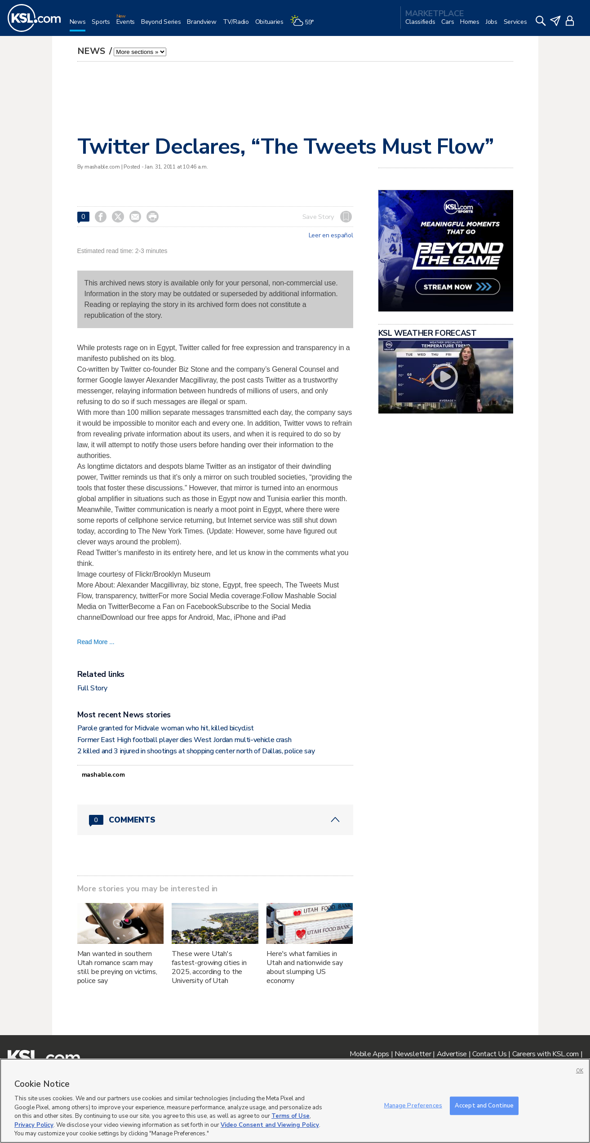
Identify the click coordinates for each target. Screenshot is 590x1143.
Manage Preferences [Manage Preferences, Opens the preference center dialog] (413, 1105)
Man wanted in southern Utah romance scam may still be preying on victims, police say (117, 967)
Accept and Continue (484, 1105)
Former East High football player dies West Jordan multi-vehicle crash (184, 740)
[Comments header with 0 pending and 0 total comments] (215, 820)
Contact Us (489, 1054)
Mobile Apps (369, 1054)
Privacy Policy (33, 1125)
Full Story (92, 688)
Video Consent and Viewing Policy (270, 1125)
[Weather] (305, 25)
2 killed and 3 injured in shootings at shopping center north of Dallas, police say (196, 751)
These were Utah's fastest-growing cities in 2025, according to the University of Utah (209, 967)
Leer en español (331, 235)
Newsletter (413, 1054)
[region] (295, 1100)
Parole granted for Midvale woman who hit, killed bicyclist (165, 728)
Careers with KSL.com (545, 1054)
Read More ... (96, 641)
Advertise (452, 1054)
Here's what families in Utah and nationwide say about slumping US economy (304, 967)
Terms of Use (290, 1116)
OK (579, 1070)
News (92, 51)
